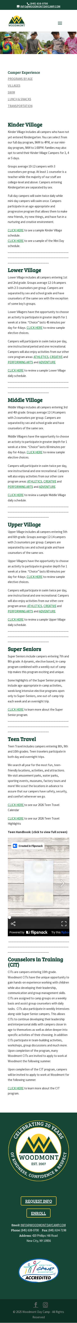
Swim (11, 92)
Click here (35, 452)
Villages (14, 86)
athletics (34, 481)
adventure (47, 487)
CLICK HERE (35, 328)
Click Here (16, 805)
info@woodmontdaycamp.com (43, 1225)
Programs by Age (20, 79)
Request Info (38, 1201)
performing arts (20, 487)
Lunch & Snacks (19, 99)
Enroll (38, 1213)
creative (50, 481)
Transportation (20, 106)
